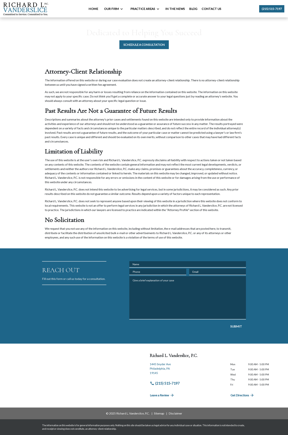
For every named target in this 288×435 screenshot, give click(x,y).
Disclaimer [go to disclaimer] (175, 413)
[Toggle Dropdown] (122, 9)
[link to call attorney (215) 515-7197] (271, 8)
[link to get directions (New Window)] (187, 370)
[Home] (93, 8)
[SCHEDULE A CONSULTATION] (144, 44)
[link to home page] (26, 8)
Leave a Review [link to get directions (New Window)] (162, 395)
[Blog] (193, 8)
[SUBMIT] (236, 326)
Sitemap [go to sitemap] (159, 413)
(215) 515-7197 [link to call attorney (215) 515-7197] (165, 383)
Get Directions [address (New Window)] (242, 395)
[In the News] (175, 8)
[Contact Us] (211, 8)
